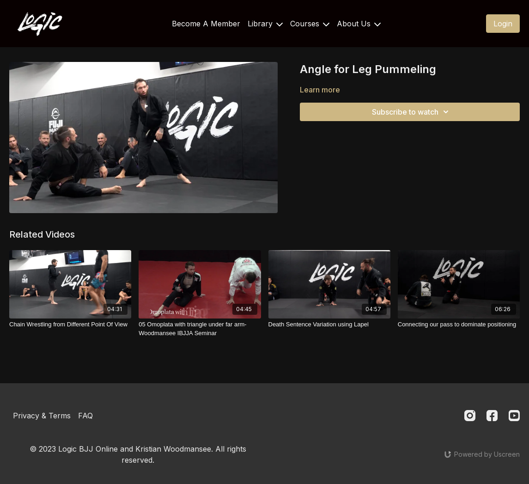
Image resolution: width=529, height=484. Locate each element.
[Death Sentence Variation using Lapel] (329, 324)
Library (265, 23)
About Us (359, 23)
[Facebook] (492, 415)
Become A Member (206, 23)
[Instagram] (469, 415)
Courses (309, 23)
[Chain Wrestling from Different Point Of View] (70, 324)
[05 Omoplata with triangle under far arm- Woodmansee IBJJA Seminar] (200, 329)
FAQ (85, 415)
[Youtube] (514, 415)
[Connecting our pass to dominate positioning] (459, 324)
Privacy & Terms (42, 415)
